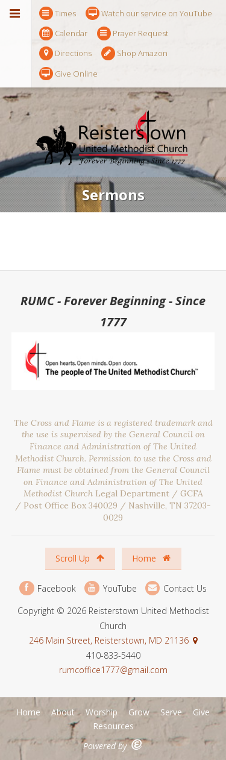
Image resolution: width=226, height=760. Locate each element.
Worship (102, 712)
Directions (65, 53)
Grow (138, 712)
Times (57, 14)
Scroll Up (79, 558)
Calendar (63, 33)
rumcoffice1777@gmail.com (113, 670)
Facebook (47, 588)
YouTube (110, 588)
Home (151, 558)
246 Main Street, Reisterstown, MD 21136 (109, 640)
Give (201, 712)
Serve (171, 712)
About (63, 712)
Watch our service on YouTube (149, 14)
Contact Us (176, 588)
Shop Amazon (134, 53)
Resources (113, 726)
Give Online (68, 74)
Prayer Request (132, 33)
